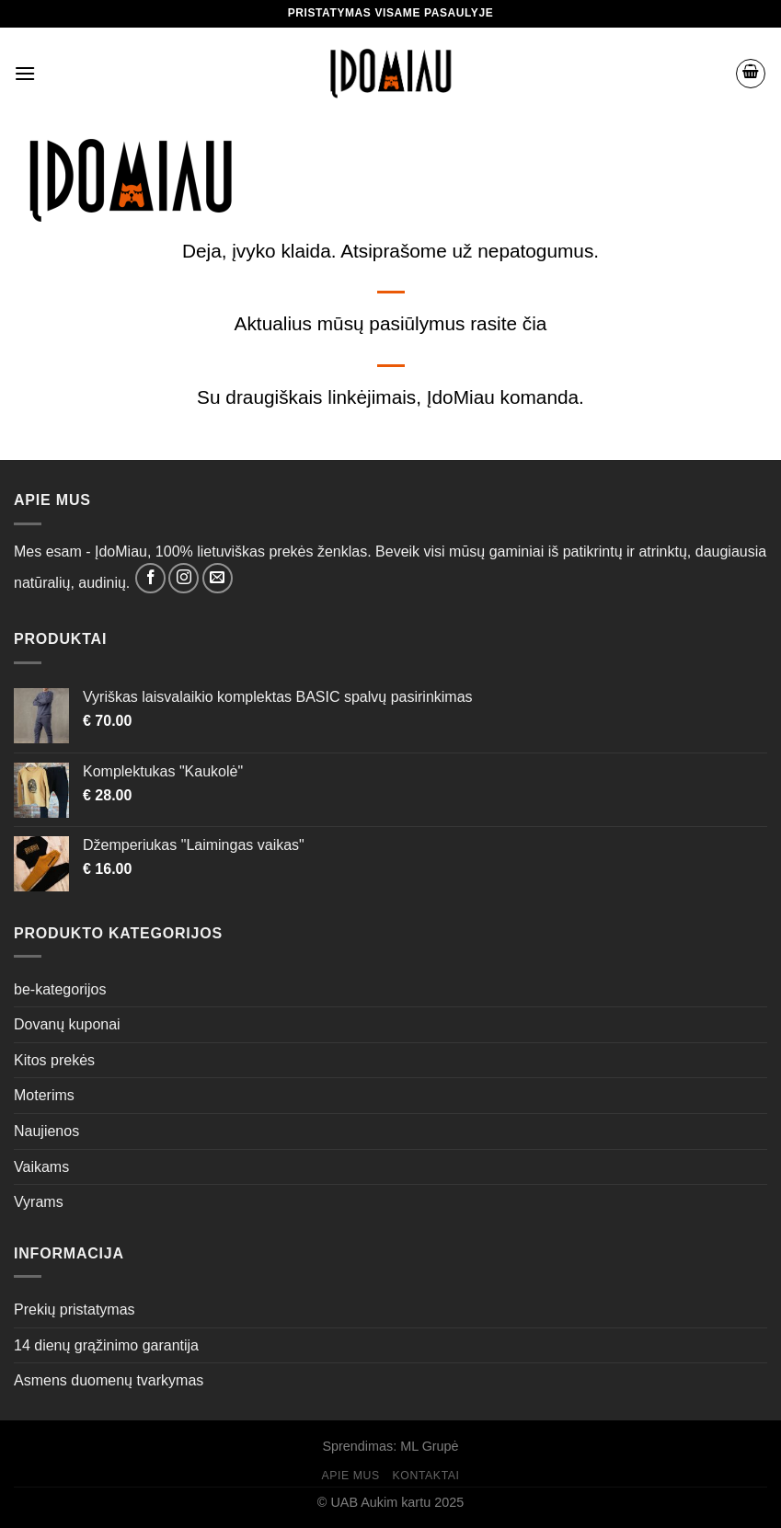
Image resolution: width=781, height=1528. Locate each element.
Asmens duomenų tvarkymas (108, 1380)
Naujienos (46, 1131)
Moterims (44, 1095)
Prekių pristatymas (74, 1309)
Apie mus (350, 1475)
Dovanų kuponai (67, 1024)
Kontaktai (426, 1475)
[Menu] (25, 73)
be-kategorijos (60, 989)
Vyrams (38, 1202)
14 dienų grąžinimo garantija (106, 1345)
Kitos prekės (54, 1060)
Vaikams (41, 1167)
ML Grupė (429, 1446)
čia (535, 323)
